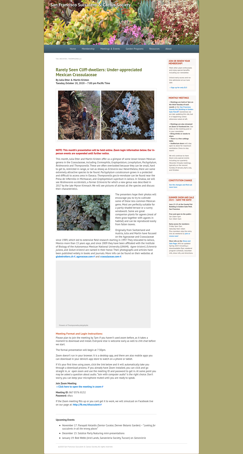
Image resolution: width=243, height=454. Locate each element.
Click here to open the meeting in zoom (79, 386)
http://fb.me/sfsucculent (86, 404)
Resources (154, 48)
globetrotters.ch (64, 256)
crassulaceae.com (109, 256)
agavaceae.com (84, 256)
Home (73, 48)
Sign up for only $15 (178, 87)
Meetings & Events (110, 48)
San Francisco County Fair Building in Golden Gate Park (181, 109)
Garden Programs (135, 48)
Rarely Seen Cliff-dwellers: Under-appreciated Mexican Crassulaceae (99, 72)
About (168, 48)
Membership (88, 48)
